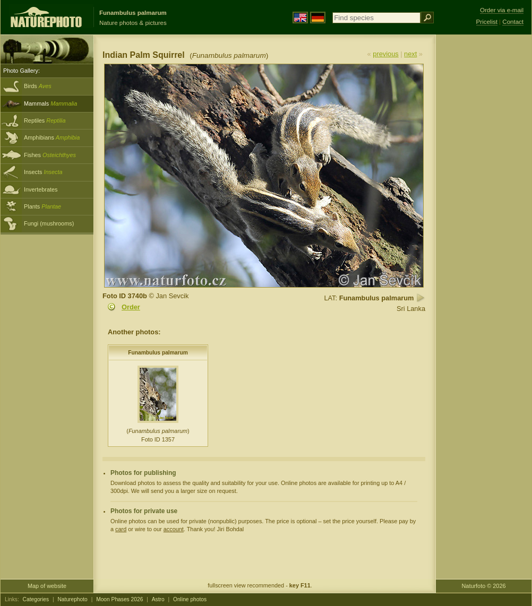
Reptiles (45, 120)
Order (131, 307)
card (120, 529)
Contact (513, 22)
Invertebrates (40, 189)
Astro (158, 599)
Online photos (190, 599)
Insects (43, 172)
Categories (36, 599)
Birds (38, 86)
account (174, 529)
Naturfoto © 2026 (484, 586)
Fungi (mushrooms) (49, 223)
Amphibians (52, 137)
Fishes (50, 155)
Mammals (50, 103)
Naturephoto (72, 599)
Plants (42, 206)
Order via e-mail (502, 10)
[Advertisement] (483, 204)
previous (385, 54)
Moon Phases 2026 (119, 599)
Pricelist (486, 22)
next (410, 54)
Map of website (47, 586)
